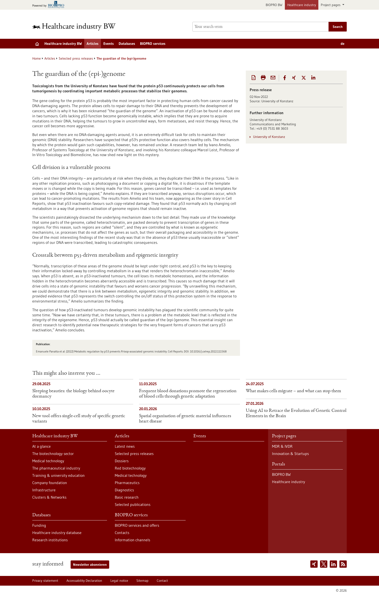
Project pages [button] (331, 5)
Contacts (122, 532)
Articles (93, 43)
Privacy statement (45, 580)
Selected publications (132, 504)
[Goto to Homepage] (77, 27)
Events (108, 43)
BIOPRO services (152, 43)
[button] (284, 77)
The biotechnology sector (53, 453)
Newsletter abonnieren (90, 564)
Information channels (132, 539)
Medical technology (48, 460)
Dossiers (122, 460)
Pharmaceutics (127, 482)
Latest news (125, 446)
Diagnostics (124, 489)
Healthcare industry (301, 5)
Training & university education (58, 475)
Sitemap (142, 580)
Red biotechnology (130, 468)
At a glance (41, 446)
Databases (127, 43)
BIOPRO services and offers (137, 525)
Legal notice (119, 580)
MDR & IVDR (282, 446)
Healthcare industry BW (63, 43)
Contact (162, 580)
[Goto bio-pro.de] (49, 5)
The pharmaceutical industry (56, 468)
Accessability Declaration (84, 580)
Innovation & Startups (290, 453)
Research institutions (50, 539)
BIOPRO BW (274, 5)
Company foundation (49, 482)
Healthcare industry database (57, 532)
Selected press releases (76, 58)
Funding (39, 525)
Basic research (127, 497)
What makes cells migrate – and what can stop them (293, 391)
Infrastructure (44, 489)
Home (36, 58)
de (342, 43)
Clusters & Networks (49, 497)
